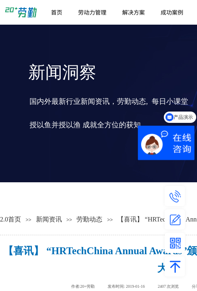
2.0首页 (10, 219)
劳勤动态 (89, 219)
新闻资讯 (49, 219)
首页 (56, 12)
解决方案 (133, 12)
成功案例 (172, 12)
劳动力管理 (92, 12)
